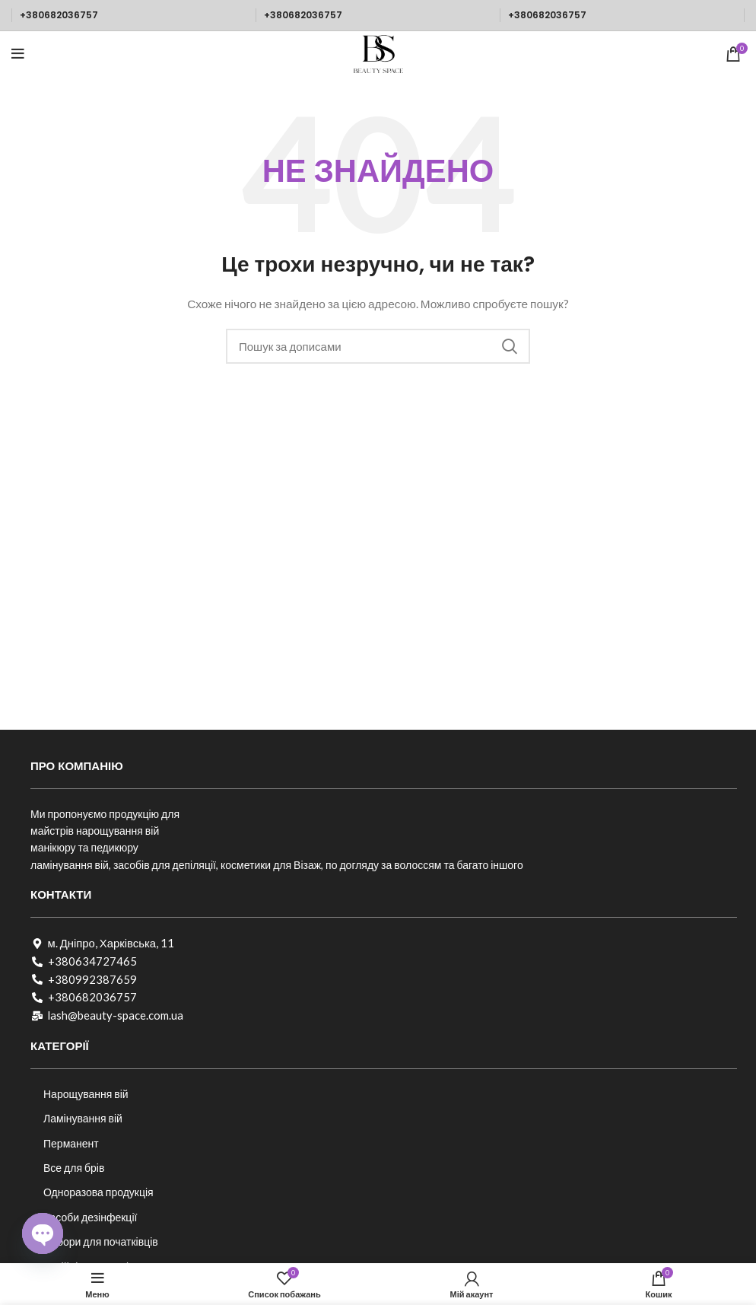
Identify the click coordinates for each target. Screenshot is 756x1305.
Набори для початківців (100, 1241)
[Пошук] (378, 346)
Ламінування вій (82, 1118)
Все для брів (73, 1167)
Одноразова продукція (98, 1192)
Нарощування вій (86, 1093)
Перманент (71, 1143)
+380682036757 (59, 14)
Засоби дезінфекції (90, 1217)
